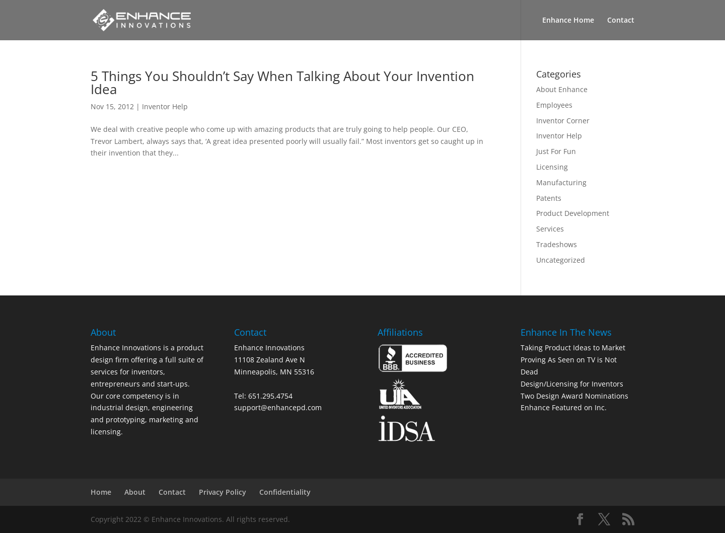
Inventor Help (165, 106)
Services (550, 229)
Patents (548, 198)
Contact (620, 21)
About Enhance (562, 89)
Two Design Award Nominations (574, 396)
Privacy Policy (222, 492)
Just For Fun (556, 151)
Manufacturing (561, 182)
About (135, 492)
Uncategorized (560, 260)
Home (101, 492)
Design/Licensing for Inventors (572, 384)
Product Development (572, 213)
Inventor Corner (563, 120)
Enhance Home (568, 21)
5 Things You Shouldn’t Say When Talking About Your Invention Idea (282, 82)
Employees (554, 105)
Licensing (552, 167)
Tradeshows (556, 244)
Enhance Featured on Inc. (564, 407)
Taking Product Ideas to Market (573, 347)
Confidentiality (285, 492)
